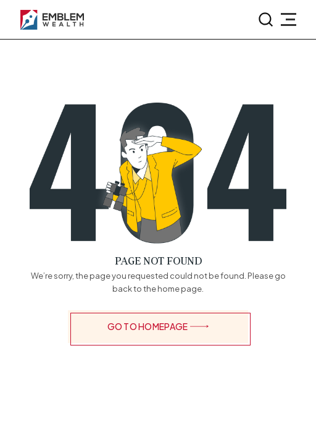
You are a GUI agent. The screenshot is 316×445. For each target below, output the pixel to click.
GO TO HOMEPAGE (158, 326)
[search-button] (266, 19)
